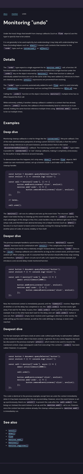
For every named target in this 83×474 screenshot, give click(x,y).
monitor (15, 14)
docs (5, 14)
